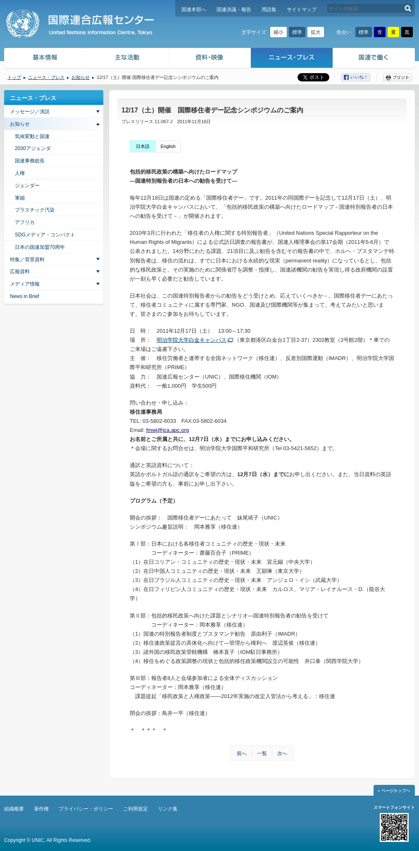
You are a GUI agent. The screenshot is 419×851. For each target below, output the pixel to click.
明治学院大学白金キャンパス (191, 340)
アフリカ (25, 222)
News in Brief (24, 296)
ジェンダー (27, 185)
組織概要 (14, 809)
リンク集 (168, 809)
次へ (282, 753)
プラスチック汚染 (35, 210)
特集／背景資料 (27, 259)
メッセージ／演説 (30, 111)
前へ (242, 753)
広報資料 (20, 271)
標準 (297, 32)
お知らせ (80, 77)
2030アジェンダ (33, 148)
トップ (14, 77)
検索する (408, 8)
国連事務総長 (30, 161)
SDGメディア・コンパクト (45, 235)
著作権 (41, 809)
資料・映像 (210, 59)
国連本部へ (193, 9)
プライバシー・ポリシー (86, 809)
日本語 (143, 146)
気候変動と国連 (32, 136)
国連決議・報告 (234, 9)
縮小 (278, 32)
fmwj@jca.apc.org (167, 430)
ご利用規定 (135, 809)
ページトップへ (394, 790)
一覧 (262, 753)
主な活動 (127, 59)
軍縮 (20, 198)
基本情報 (44, 59)
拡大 (316, 32)
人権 (20, 173)
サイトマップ (302, 9)
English (168, 146)
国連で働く (374, 59)
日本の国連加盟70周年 (40, 247)
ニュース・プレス (292, 59)
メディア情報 (25, 284)
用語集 (269, 9)
